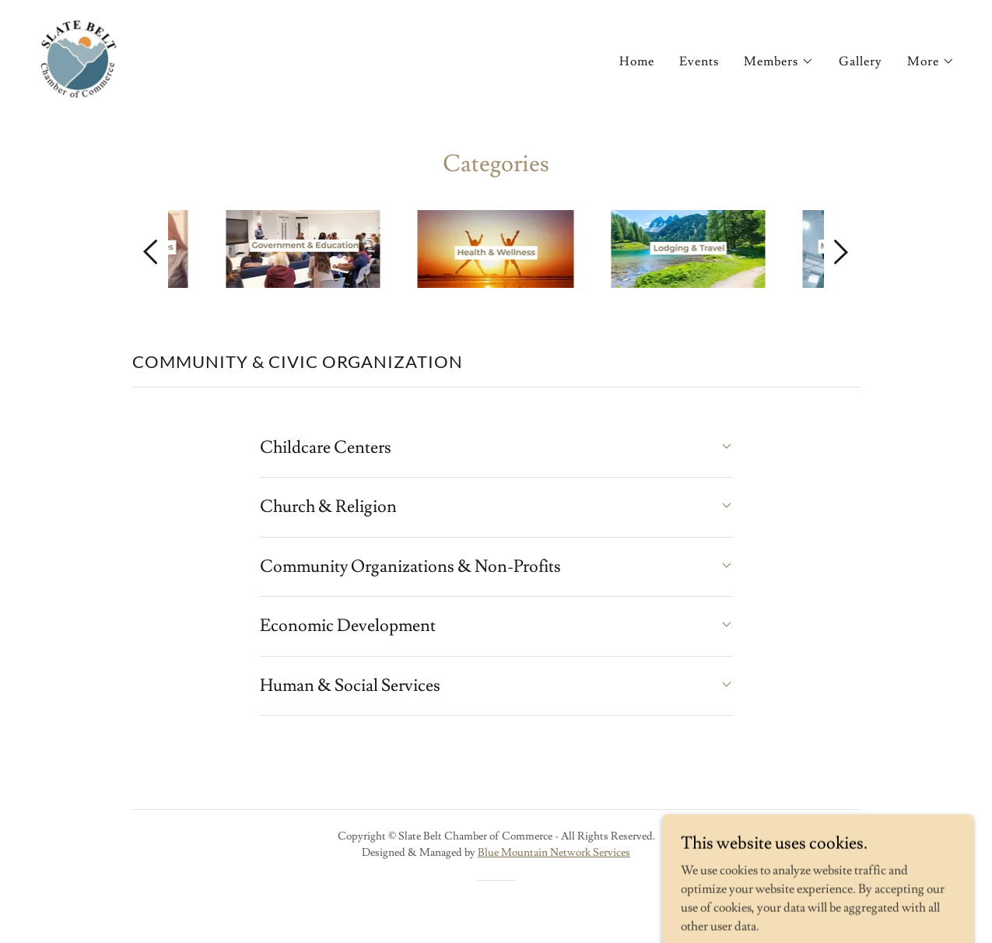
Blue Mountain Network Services (554, 853)
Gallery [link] (860, 61)
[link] (78, 56)
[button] (779, 61)
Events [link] (699, 61)
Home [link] (636, 61)
